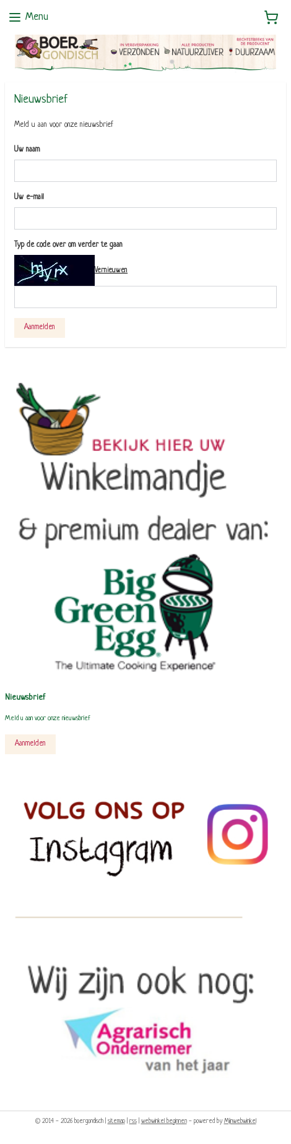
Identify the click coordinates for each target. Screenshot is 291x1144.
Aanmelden (39, 326)
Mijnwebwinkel (240, 1121)
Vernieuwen (111, 270)
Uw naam (27, 149)
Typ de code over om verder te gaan (68, 244)
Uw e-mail (29, 196)
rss (133, 1121)
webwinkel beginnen (164, 1121)
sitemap (116, 1121)
